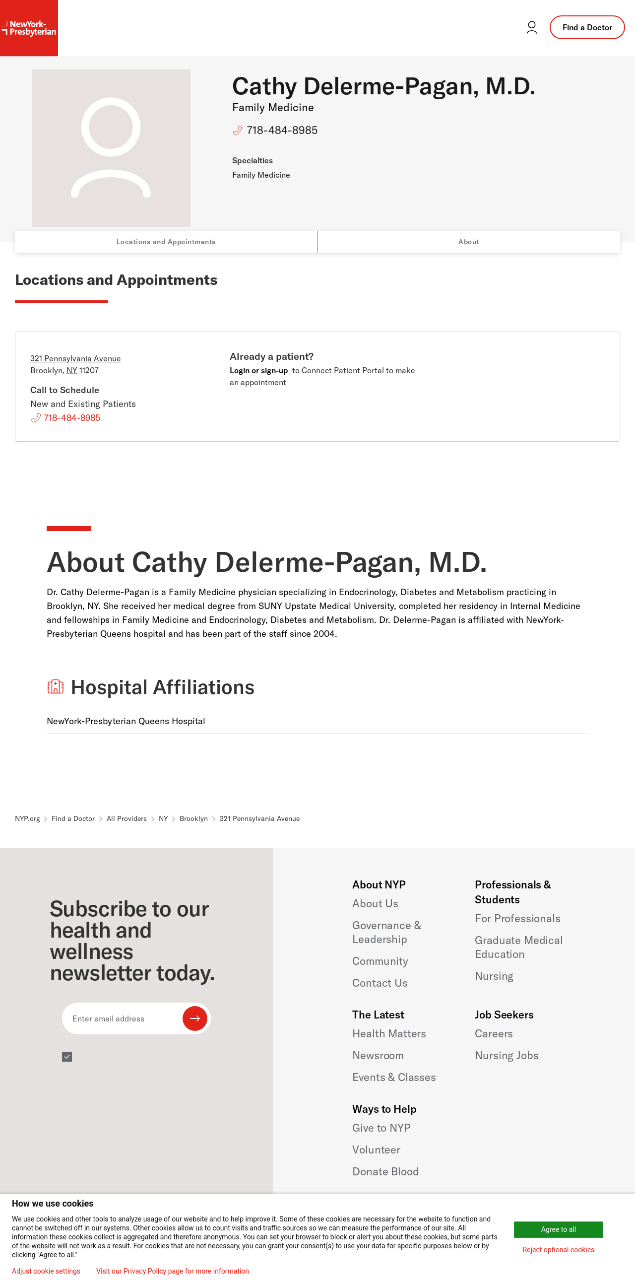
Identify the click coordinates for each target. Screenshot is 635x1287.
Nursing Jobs (506, 1055)
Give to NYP (381, 1128)
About (468, 241)
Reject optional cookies (559, 1250)
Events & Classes (394, 1077)
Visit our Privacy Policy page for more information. (173, 1271)
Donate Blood (385, 1171)
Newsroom (378, 1055)
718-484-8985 (282, 130)
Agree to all (558, 1229)
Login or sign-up (259, 370)
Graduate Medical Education (519, 947)
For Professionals (517, 918)
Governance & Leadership (386, 932)
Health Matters (389, 1033)
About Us (375, 903)
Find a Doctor (587, 27)
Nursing (494, 976)
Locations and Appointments (166, 241)
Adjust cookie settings (46, 1271)
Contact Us (379, 983)
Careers (494, 1033)
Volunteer (376, 1149)
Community (380, 961)
